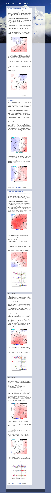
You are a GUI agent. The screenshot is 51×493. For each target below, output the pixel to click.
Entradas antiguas (28, 486)
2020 (34, 34)
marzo (35, 30)
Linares (34, 45)
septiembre (35, 15)
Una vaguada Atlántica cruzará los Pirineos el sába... (38, 26)
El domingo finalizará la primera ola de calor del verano (16, 191)
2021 (34, 33)
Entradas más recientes (12, 486)
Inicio (20, 486)
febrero (35, 31)
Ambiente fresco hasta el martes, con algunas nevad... (38, 21)
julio (34, 17)
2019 (34, 35)
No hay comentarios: (18, 95)
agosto (35, 16)
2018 (34, 36)
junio (34, 18)
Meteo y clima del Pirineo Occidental (18, 4)
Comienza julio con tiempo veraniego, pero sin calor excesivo (17, 8)
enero (35, 32)
